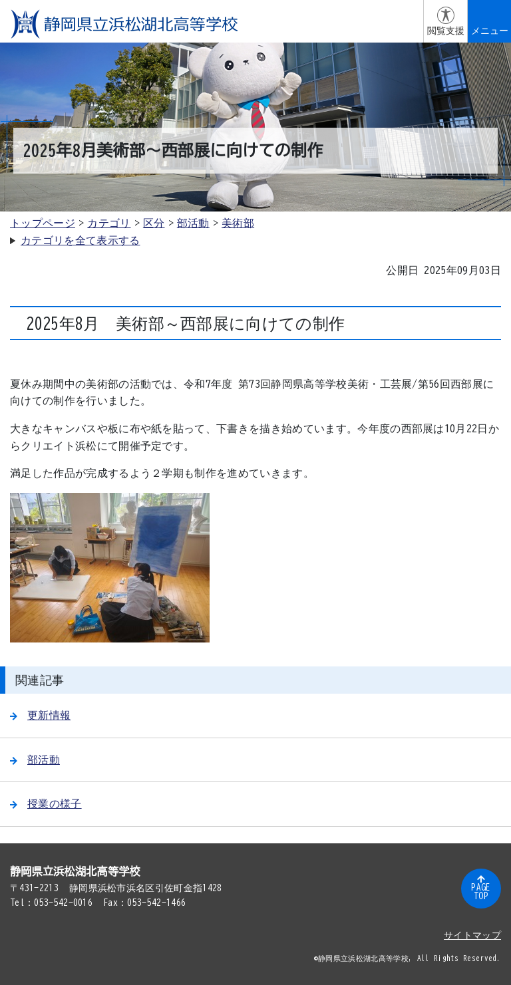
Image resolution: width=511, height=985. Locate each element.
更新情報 (40, 715)
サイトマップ (472, 935)
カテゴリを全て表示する (80, 240)
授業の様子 (46, 803)
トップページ (42, 222)
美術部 (238, 222)
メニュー (489, 30)
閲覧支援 (445, 30)
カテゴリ (108, 222)
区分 (154, 222)
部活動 (193, 222)
